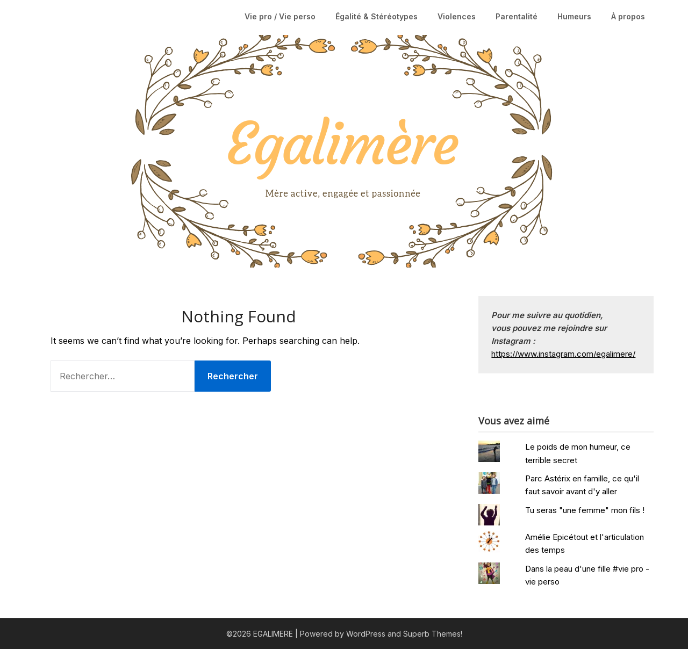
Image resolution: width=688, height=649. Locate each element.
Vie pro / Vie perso (280, 16)
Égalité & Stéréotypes (376, 16)
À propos (628, 16)
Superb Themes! (432, 633)
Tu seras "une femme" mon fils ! (584, 510)
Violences (457, 16)
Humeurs (574, 16)
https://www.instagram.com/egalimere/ (563, 354)
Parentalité (517, 16)
